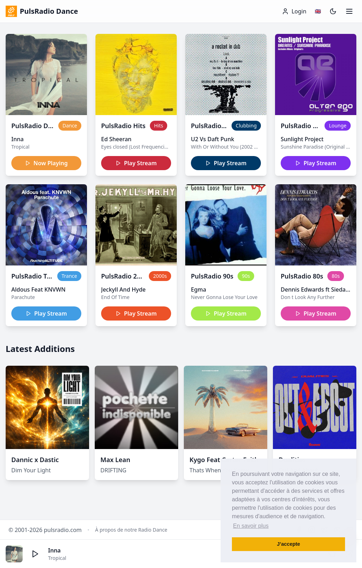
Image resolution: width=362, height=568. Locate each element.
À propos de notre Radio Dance (131, 529)
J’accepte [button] (288, 544)
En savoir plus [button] (251, 526)
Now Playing (46, 163)
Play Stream (136, 163)
